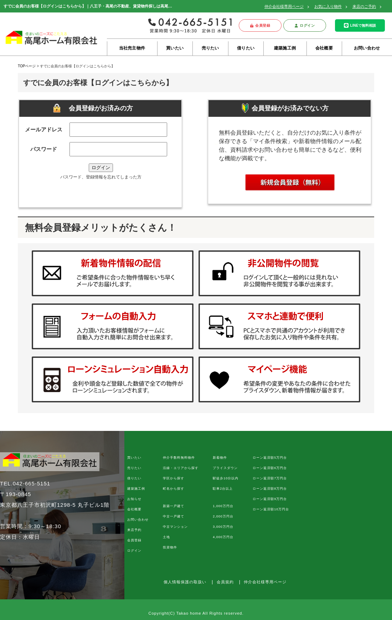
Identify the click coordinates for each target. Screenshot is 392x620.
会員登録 (260, 25)
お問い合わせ (367, 48)
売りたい (210, 48)
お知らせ (134, 499)
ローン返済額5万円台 (270, 457)
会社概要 (324, 48)
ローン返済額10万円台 (271, 509)
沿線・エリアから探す (180, 468)
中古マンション (175, 526)
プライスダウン (225, 468)
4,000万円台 (223, 537)
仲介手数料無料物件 (179, 457)
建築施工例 (285, 48)
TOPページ (27, 66)
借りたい (245, 48)
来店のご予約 (364, 6)
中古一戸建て (173, 516)
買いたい (175, 48)
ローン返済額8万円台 (270, 488)
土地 (166, 537)
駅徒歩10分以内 (225, 478)
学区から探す (173, 478)
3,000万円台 (223, 526)
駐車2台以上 (223, 488)
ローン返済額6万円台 (270, 468)
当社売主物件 (132, 48)
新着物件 (220, 457)
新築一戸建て (173, 506)
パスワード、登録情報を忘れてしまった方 (100, 176)
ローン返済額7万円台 (270, 478)
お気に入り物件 (328, 6)
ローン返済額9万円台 (270, 499)
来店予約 (134, 530)
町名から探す (173, 488)
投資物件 (170, 547)
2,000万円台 (223, 516)
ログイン (305, 25)
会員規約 (225, 582)
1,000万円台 (223, 506)
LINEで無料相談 (360, 25)
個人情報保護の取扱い (185, 582)
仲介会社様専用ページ (284, 6)
